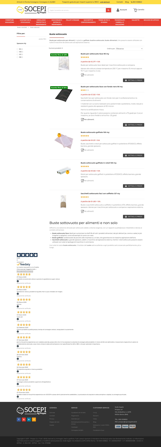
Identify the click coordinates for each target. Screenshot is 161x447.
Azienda (52, 412)
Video (95, 419)
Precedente (21, 271)
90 (20, 49)
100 (20, 51)
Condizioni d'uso (98, 430)
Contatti (52, 416)
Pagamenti (75, 416)
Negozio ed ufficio (151, 20)
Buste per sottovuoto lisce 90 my (95, 54)
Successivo (29, 271)
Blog (94, 422)
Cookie (52, 425)
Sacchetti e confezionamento (88, 21)
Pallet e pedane (72, 20)
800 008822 (136, 2)
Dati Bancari (75, 419)
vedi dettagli (105, 2)
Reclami (96, 416)
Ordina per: (111, 48)
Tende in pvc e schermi (104, 21)
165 (20, 57)
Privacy (52, 419)
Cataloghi (74, 427)
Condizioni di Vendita (78, 412)
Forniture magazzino (9, 21)
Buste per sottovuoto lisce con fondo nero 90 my (102, 87)
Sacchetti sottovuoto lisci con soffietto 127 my (100, 193)
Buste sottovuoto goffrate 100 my (95, 132)
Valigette (135, 20)
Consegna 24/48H (77, 430)
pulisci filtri (42, 39)
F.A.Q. (95, 412)
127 (20, 54)
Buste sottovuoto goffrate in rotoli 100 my (99, 163)
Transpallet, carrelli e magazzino (120, 22)
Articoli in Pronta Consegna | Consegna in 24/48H (36, 2)
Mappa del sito (54, 422)
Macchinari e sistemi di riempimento (57, 22)
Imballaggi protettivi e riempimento (41, 22)
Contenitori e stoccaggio (25, 21)
